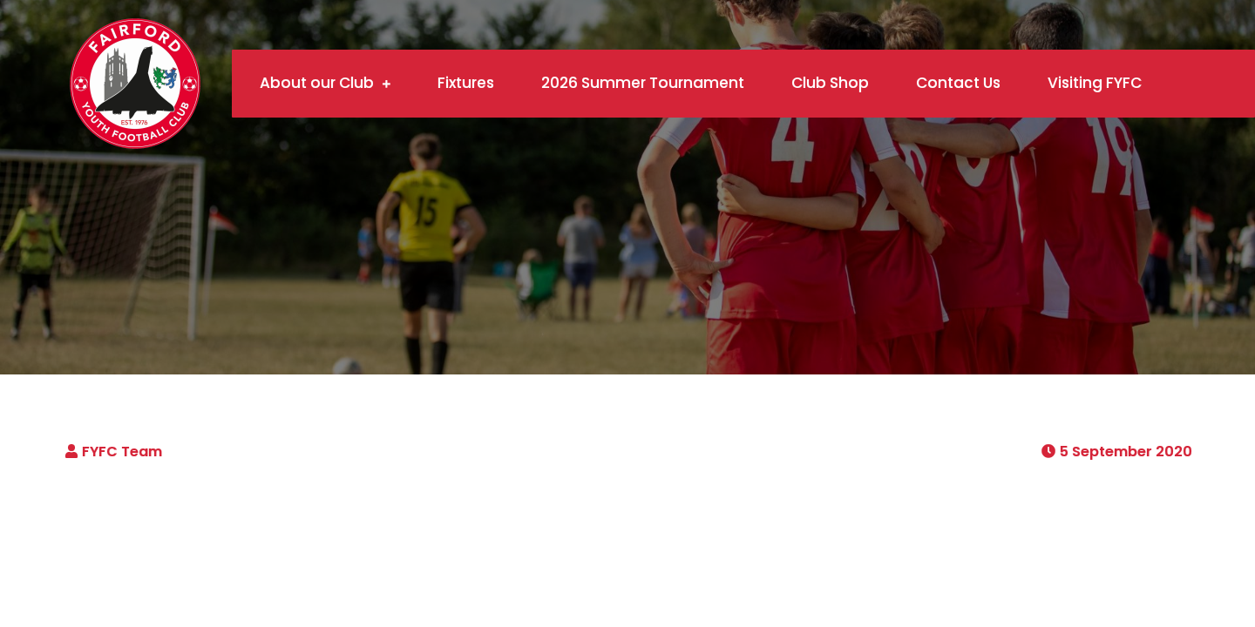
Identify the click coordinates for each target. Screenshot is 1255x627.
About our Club (317, 82)
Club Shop (830, 82)
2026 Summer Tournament (642, 82)
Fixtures (466, 82)
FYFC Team (122, 452)
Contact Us (958, 82)
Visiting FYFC (1095, 82)
